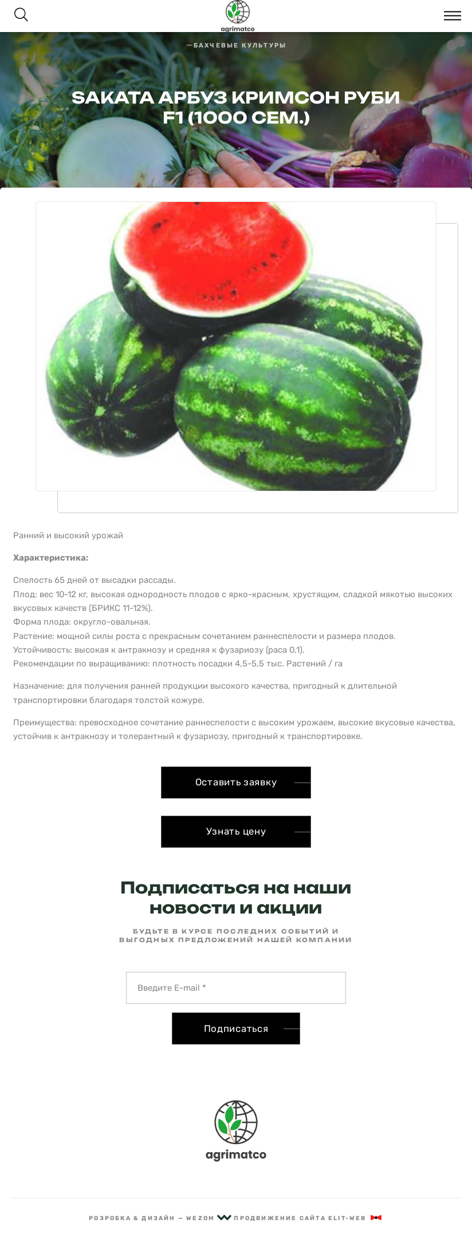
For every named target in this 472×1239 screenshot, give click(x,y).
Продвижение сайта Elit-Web (308, 1218)
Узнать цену (236, 831)
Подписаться (236, 1028)
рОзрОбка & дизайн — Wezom (160, 1218)
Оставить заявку (236, 782)
